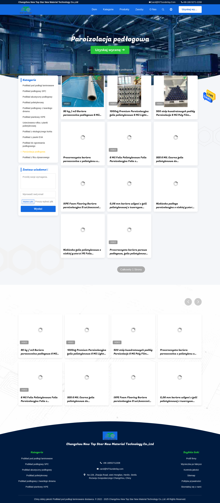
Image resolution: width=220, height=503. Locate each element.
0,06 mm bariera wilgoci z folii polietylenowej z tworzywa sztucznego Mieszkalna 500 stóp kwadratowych (128, 205)
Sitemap (191, 475)
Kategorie (108, 9)
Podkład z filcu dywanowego (36, 157)
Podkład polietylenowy (33, 102)
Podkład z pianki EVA (33, 137)
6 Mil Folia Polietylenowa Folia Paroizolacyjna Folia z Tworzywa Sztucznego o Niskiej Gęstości (129, 159)
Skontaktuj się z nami (191, 487)
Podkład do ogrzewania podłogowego (34, 144)
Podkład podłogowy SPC (34, 91)
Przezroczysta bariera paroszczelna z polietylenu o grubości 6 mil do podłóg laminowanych (80, 159)
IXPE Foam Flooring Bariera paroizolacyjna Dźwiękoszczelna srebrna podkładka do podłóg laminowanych (82, 205)
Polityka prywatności (191, 481)
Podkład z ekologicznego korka (37, 131)
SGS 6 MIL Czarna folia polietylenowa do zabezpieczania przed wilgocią (174, 159)
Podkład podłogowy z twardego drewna (37, 110)
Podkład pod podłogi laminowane (38, 85)
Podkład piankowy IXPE (34, 117)
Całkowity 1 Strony (131, 269)
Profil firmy (191, 458)
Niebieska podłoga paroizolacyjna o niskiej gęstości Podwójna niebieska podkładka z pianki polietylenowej (175, 205)
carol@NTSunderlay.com (163, 2)
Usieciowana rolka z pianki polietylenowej (35, 124)
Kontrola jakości (191, 470)
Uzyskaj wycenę (191, 9)
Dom (94, 9)
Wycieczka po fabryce (191, 464)
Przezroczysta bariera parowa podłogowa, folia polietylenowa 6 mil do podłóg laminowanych (128, 251)
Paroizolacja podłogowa (34, 151)
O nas (153, 9)
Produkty (124, 9)
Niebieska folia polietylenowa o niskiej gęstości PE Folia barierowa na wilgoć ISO (82, 251)
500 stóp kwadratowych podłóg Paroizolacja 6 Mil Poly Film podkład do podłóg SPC (175, 113)
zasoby (139, 9)
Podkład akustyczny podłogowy (37, 97)
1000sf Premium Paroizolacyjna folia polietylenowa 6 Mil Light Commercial (129, 113)
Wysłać (38, 209)
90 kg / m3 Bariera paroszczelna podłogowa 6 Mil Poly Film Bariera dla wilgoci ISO (82, 113)
